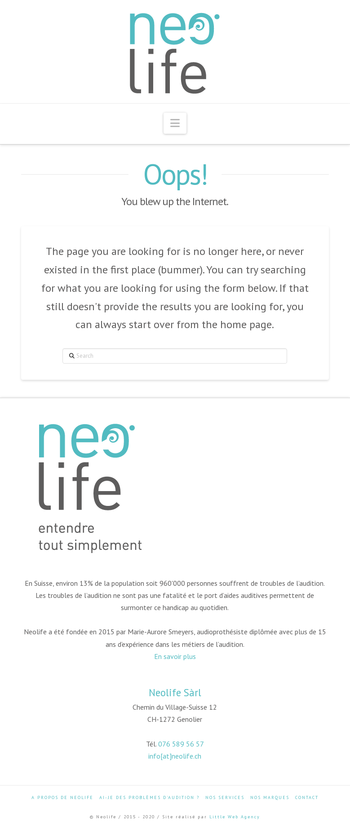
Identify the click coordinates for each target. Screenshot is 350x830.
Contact (307, 797)
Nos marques (269, 797)
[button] (175, 123)
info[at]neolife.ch (174, 755)
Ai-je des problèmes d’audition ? (149, 797)
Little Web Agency (234, 817)
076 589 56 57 (181, 743)
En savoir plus (175, 656)
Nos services (224, 797)
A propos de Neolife (62, 797)
